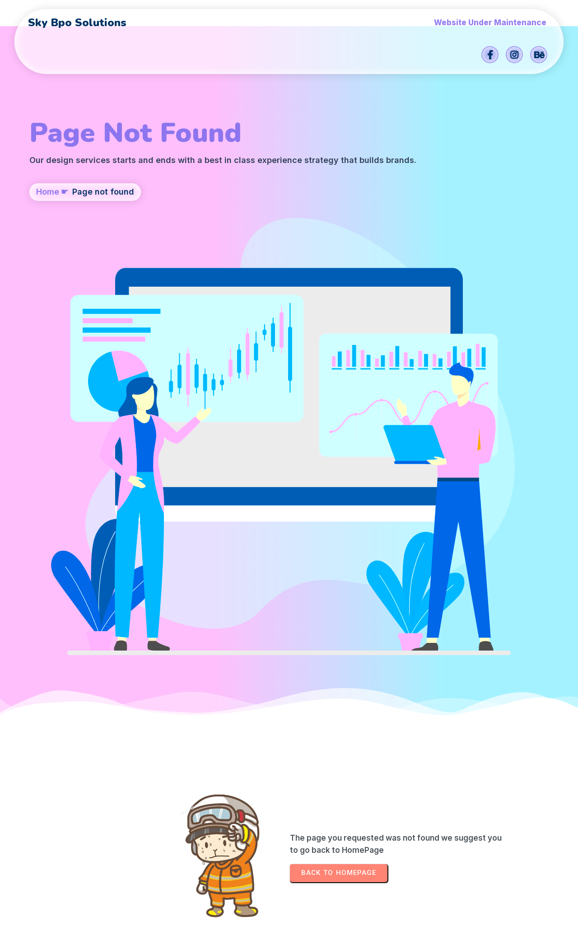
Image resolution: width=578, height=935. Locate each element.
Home (47, 237)
